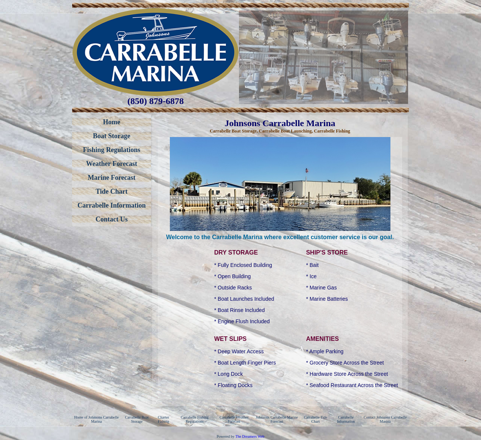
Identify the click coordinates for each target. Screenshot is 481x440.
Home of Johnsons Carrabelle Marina (96, 419)
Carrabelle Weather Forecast (233, 419)
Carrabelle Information (346, 419)
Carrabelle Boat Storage (137, 419)
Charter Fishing (163, 419)
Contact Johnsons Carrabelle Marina (385, 419)
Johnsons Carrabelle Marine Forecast (277, 419)
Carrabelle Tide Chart (315, 419)
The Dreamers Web (249, 436)
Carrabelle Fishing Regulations (195, 419)
